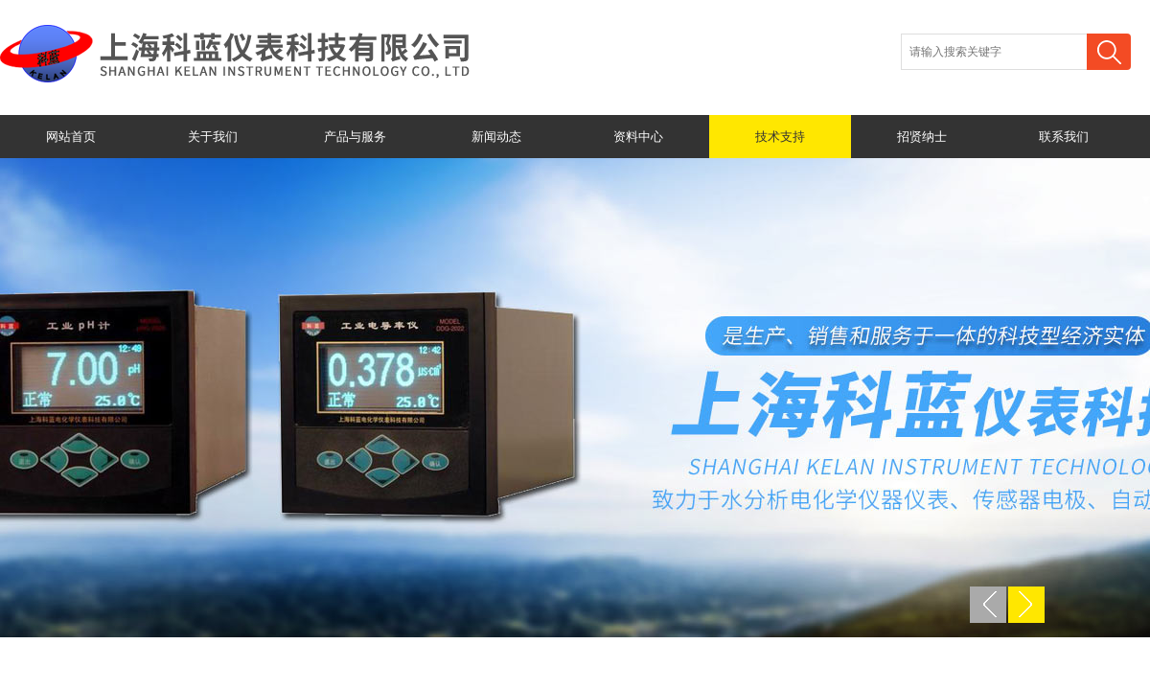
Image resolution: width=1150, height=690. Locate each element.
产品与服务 (355, 136)
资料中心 (638, 136)
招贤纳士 (922, 136)
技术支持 (780, 136)
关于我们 (213, 136)
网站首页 (71, 136)
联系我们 (1064, 136)
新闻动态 (496, 136)
